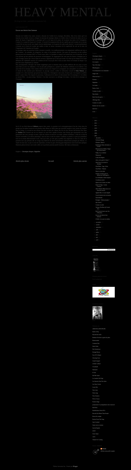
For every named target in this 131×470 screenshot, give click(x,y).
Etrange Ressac (96, 352)
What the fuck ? (96, 76)
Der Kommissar (96, 349)
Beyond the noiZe (96, 334)
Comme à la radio (96, 103)
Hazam (104, 448)
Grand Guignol (96, 361)
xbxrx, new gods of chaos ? (102, 160)
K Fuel (94, 372)
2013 (95, 120)
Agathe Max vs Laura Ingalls (103, 192)
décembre (98, 138)
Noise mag (95, 393)
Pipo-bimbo (95, 94)
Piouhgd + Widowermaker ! (102, 200)
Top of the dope (96, 65)
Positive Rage (95, 401)
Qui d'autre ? (99, 202)
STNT (94, 431)
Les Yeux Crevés (96, 384)
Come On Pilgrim (100, 157)
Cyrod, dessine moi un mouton (103, 195)
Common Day (95, 343)
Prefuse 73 (21, 132)
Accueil (51, 161)
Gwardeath (95, 366)
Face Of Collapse (96, 355)
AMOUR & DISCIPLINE (98, 328)
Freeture (94, 79)
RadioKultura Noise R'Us (98, 410)
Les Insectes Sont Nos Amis (99, 381)
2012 (95, 123)
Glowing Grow (96, 358)
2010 (95, 128)
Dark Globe (95, 346)
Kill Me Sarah (95, 375)
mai (97, 237)
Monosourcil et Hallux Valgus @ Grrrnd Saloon (103, 149)
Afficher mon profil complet (108, 451)
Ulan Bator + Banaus (101, 168)
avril (97, 240)
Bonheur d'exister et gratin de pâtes (101, 337)
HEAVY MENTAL (62, 12)
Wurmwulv (98, 155)
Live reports (95, 62)
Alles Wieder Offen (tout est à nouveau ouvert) (103, 189)
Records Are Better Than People (100, 413)
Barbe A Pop (95, 331)
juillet (97, 232)
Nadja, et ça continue (101, 152)
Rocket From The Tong (98, 419)
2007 (95, 135)
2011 (95, 125)
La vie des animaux (97, 59)
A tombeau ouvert (100, 180)
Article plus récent (22, 161)
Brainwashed (95, 340)
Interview (94, 108)
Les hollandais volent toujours (103, 177)
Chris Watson (80, 71)
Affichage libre (96, 100)
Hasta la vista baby (100, 171)
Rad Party (94, 407)
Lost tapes (95, 85)
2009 (95, 130)
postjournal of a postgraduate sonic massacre (103, 404)
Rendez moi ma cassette (98, 105)
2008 (95, 133)
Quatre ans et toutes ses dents (103, 182)
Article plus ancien (80, 161)
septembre (98, 227)
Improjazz (95, 369)
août (97, 229)
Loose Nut (95, 387)
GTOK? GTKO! (96, 363)
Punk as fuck (95, 88)
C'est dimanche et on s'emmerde (100, 70)
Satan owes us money (97, 425)
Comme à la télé (96, 91)
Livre (93, 111)
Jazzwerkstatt (99, 197)
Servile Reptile (96, 428)
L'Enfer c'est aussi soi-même (103, 219)
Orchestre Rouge (100, 140)
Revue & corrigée (96, 416)
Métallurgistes (96, 68)
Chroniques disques (28, 151)
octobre (98, 224)
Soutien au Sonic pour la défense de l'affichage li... (103, 174)
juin (97, 234)
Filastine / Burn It (100, 142)
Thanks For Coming (97, 439)
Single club (95, 73)
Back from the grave (97, 97)
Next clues (95, 390)
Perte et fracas (95, 399)
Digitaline (37, 151)
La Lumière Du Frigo (97, 378)
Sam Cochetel (95, 422)
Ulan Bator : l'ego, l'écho (102, 166)
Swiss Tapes (95, 433)
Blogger (75, 466)
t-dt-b (93, 436)
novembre (98, 222)
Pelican (35, 126)
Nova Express (95, 396)
